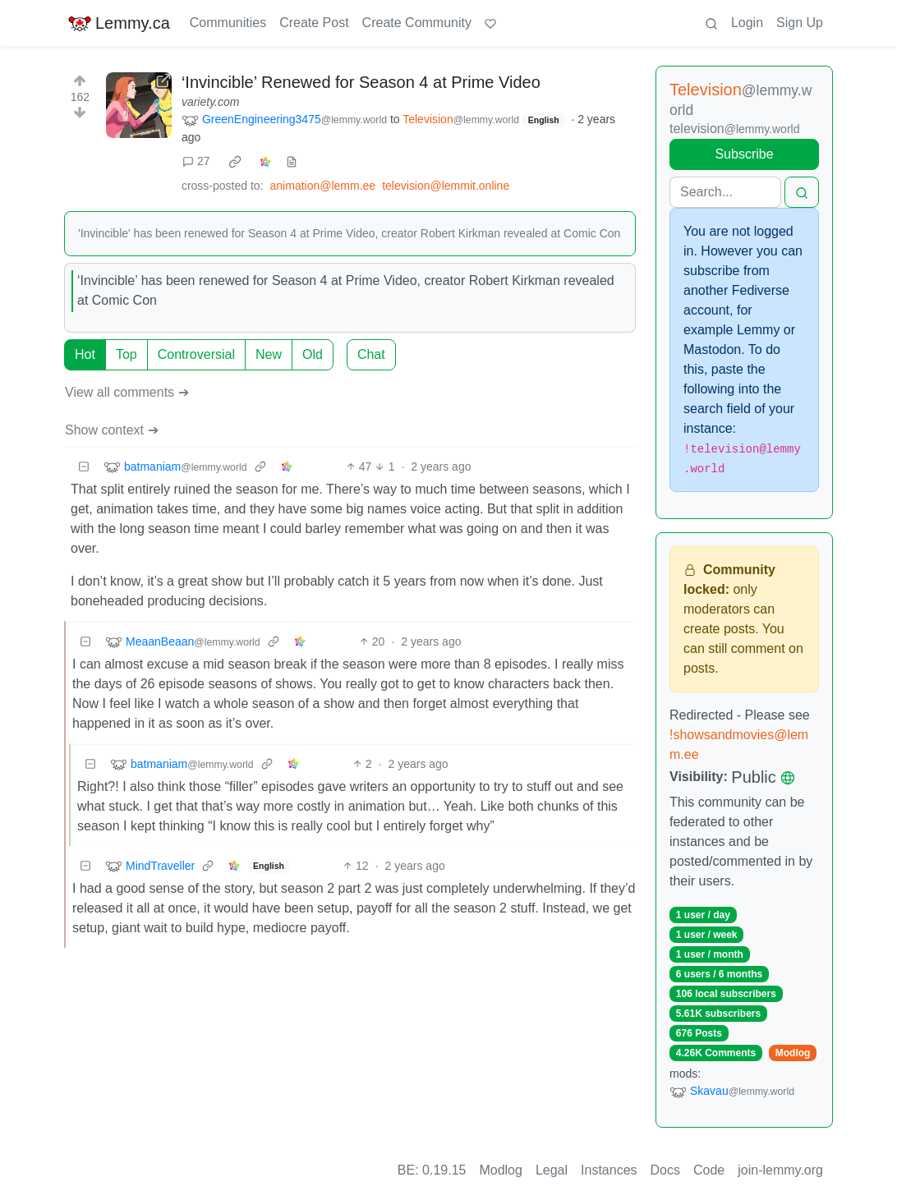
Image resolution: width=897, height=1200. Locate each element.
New (268, 354)
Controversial (196, 354)
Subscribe (744, 154)
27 (196, 161)
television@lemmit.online (445, 185)
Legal (552, 1170)
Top (126, 354)
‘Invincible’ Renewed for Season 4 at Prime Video (361, 82)
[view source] (291, 161)
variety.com (211, 101)
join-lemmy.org (780, 1170)
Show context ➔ (112, 430)
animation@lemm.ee (323, 185)
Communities (228, 23)
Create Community (417, 23)
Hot (85, 354)
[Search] (725, 192)
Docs (665, 1170)
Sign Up (799, 23)
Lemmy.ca (118, 23)
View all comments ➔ (127, 392)
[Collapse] (84, 467)
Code (708, 1170)
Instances (609, 1170)
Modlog (793, 1053)
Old (312, 354)
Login (747, 23)
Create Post (313, 23)
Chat (371, 354)
